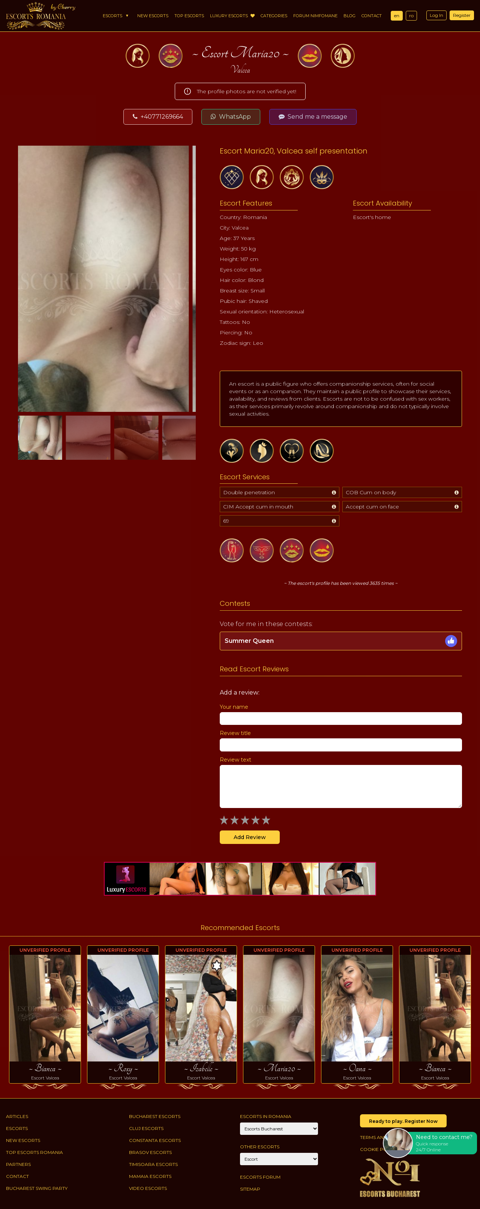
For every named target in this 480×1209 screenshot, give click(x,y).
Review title (235, 733)
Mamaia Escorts (150, 1176)
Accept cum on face (372, 506)
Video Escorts (148, 1188)
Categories (274, 15)
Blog (350, 15)
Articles (17, 1116)
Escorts (112, 15)
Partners (18, 1164)
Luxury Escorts (232, 15)
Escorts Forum (260, 1177)
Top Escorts (189, 15)
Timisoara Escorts (153, 1164)
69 (226, 520)
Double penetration (249, 492)
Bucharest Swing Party (37, 1188)
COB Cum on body (371, 492)
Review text (235, 759)
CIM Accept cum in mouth (258, 506)
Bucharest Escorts (154, 1116)
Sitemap (250, 1189)
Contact (372, 15)
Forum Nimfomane (315, 15)
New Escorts (152, 15)
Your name (234, 707)
